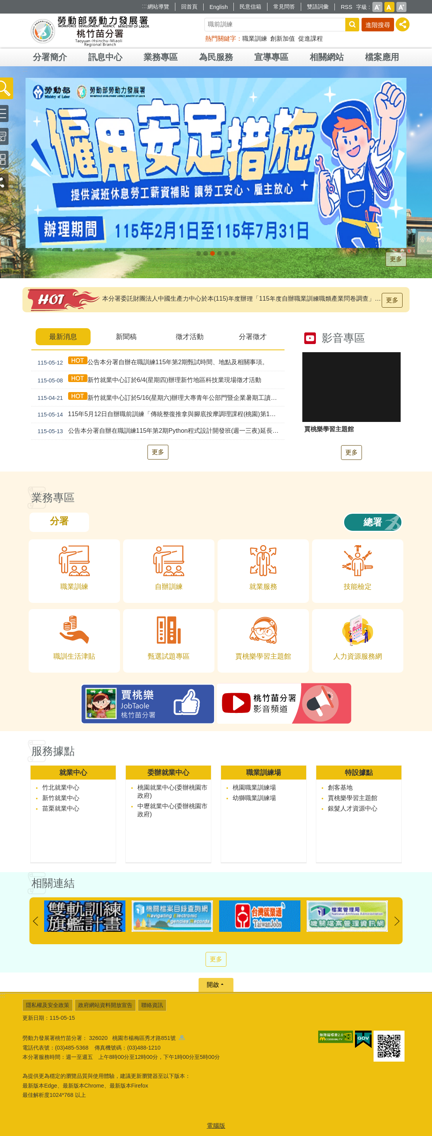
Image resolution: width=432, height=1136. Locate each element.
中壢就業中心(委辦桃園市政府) (172, 810)
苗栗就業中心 (60, 808)
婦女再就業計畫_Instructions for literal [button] (219, 253)
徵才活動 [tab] (190, 337)
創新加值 (282, 38)
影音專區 (343, 338)
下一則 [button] (397, 921)
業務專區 (161, 57)
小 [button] (377, 7)
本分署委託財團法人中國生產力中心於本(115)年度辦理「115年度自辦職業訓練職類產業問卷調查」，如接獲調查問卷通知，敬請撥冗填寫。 (243, 298)
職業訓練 (254, 38)
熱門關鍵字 (220, 38)
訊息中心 (105, 57)
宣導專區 (271, 57)
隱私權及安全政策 (47, 1005)
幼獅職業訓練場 (254, 798)
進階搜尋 (377, 25)
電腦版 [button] (216, 1125)
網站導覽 (158, 6)
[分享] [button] (403, 24)
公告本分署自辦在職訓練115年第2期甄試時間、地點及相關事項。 (151, 362)
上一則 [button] (35, 921)
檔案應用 (382, 57)
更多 (396, 259)
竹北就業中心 (60, 787)
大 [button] (401, 7)
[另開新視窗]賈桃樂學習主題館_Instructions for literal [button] (233, 253)
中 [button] (389, 7)
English (218, 7)
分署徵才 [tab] (253, 337)
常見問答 (284, 6)
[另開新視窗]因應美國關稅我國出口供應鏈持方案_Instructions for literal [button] (198, 253)
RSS (346, 7)
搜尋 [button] (352, 24)
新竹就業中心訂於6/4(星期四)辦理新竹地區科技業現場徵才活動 (147, 380)
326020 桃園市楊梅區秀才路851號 (137, 1038)
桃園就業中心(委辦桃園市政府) (172, 791)
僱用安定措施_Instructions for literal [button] (212, 253)
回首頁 (189, 6)
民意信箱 (250, 6)
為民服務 (216, 57)
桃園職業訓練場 (254, 787)
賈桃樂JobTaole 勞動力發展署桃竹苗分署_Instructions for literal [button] (226, 253)
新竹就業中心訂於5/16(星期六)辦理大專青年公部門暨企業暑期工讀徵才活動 (159, 397)
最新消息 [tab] (63, 337)
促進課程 (310, 38)
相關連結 (53, 883)
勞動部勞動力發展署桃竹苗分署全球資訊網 (89, 31)
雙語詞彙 (318, 6)
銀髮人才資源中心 (352, 808)
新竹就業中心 (60, 798)
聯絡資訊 (152, 1005)
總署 (372, 522)
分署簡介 (50, 57)
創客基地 (340, 787)
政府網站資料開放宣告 (105, 1005)
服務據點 (53, 751)
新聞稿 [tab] (126, 337)
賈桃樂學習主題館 (352, 798)
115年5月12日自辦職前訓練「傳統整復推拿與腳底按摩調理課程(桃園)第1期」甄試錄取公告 (159, 415)
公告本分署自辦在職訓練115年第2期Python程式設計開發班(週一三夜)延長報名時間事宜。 (159, 431)
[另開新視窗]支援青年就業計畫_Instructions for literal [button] (205, 253)
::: (144, 6)
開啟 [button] (213, 984)
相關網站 (327, 57)
